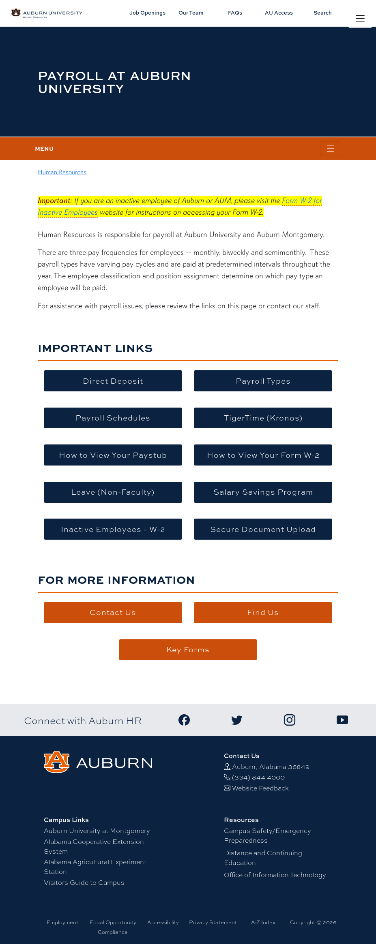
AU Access (279, 12)
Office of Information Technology (275, 874)
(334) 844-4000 (258, 777)
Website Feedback (260, 787)
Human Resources (62, 172)
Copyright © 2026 (313, 922)
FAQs (235, 12)
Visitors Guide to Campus (84, 882)
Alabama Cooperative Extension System (94, 846)
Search (323, 12)
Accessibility (163, 922)
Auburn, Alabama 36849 (270, 766)
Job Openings (147, 12)
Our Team (191, 12)
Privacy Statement (213, 922)
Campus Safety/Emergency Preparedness (267, 835)
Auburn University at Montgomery (97, 830)
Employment (62, 922)
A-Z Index (263, 922)
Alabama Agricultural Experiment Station (95, 866)
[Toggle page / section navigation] (330, 148)
